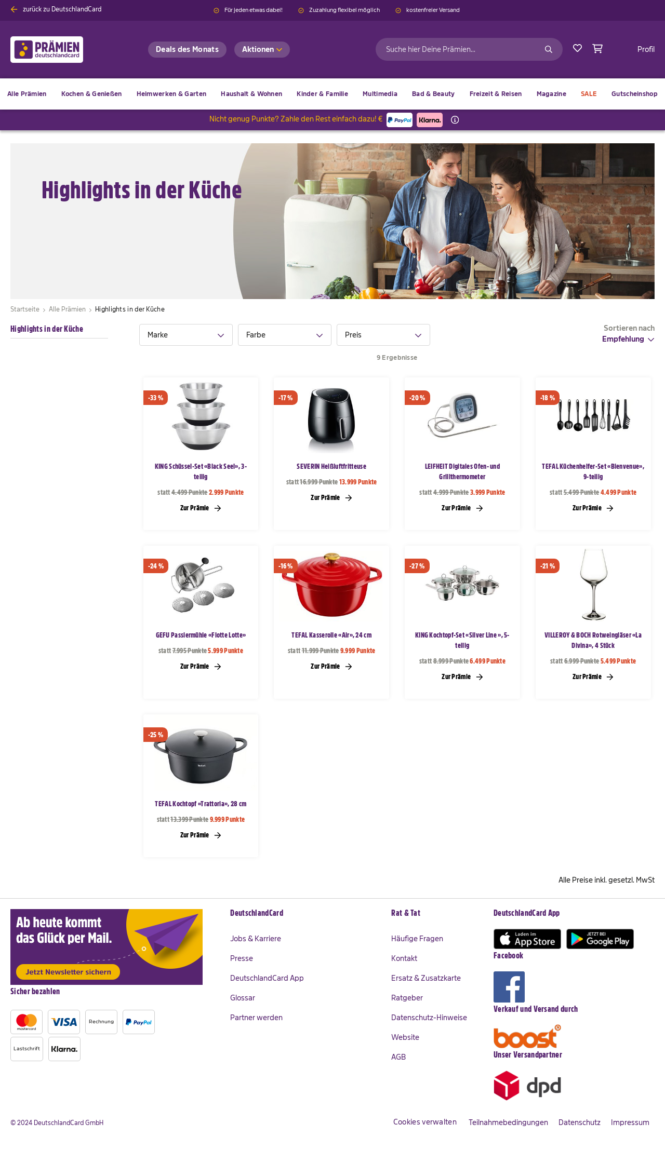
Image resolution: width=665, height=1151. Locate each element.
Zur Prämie (200, 507)
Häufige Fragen (417, 938)
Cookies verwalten (425, 1122)
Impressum (630, 1122)
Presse (241, 958)
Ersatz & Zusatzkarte (426, 978)
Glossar (242, 997)
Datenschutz (579, 1122)
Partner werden (256, 1017)
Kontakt (404, 958)
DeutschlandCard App (267, 978)
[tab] (186, 335)
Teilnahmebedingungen (508, 1122)
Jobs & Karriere (255, 938)
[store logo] (63, 49)
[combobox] (469, 49)
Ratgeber (407, 997)
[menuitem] (91, 94)
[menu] (332, 94)
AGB (398, 1057)
